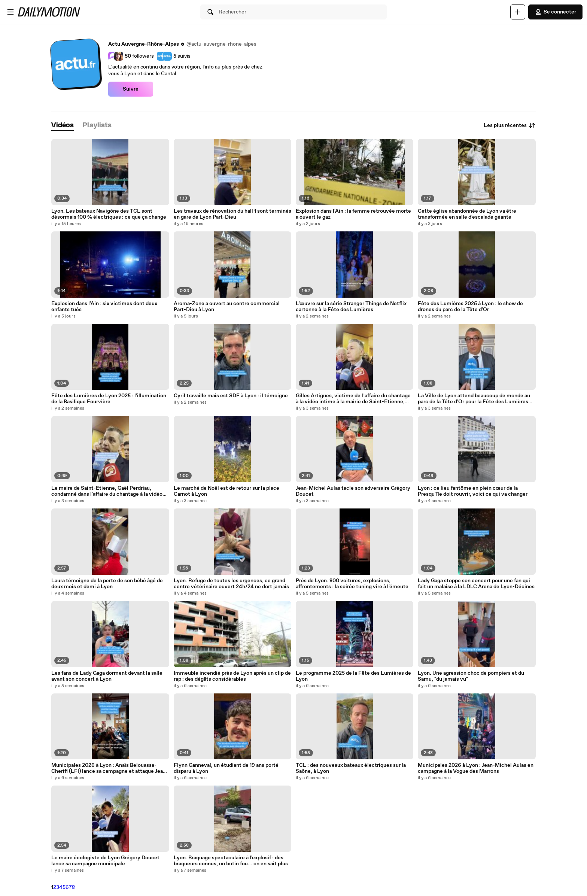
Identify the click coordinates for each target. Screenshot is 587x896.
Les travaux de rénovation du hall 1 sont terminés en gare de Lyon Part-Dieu (232, 214)
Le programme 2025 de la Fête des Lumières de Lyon (353, 676)
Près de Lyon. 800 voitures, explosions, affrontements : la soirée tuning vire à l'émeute (352, 584)
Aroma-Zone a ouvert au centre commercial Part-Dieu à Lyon (227, 307)
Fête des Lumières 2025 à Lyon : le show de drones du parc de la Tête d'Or (470, 307)
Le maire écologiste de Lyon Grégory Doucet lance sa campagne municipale (105, 861)
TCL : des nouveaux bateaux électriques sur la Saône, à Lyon (351, 768)
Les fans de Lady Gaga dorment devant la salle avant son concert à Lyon (106, 676)
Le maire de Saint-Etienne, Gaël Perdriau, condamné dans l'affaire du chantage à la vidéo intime (106, 491)
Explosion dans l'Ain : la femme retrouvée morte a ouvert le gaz (353, 214)
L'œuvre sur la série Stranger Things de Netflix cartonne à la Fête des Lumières (351, 307)
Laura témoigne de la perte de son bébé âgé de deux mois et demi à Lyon (107, 584)
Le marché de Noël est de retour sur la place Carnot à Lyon (226, 491)
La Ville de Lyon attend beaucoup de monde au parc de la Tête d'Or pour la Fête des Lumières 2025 (474, 399)
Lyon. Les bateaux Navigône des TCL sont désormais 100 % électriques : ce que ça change (108, 214)
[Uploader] (517, 11)
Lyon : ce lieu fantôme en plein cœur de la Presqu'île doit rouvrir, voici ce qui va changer (472, 491)
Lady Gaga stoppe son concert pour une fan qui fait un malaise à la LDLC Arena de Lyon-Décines (476, 584)
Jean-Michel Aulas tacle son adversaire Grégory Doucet (353, 491)
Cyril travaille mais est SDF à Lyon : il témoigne (231, 396)
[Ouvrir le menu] (10, 11)
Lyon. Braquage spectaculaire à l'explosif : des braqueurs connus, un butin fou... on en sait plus (231, 861)
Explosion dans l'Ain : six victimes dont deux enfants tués (104, 307)
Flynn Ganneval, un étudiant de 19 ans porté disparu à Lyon (226, 768)
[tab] (62, 125)
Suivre (131, 89)
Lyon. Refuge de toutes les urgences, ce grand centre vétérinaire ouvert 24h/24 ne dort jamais (231, 584)
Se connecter (555, 12)
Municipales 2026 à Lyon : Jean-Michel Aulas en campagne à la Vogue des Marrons (475, 768)
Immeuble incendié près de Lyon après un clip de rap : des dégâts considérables (232, 676)
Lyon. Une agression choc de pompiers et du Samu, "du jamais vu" (471, 676)
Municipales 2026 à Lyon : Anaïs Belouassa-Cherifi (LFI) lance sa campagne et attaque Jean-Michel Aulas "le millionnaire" (109, 768)
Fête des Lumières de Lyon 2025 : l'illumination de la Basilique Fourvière (108, 399)
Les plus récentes (510, 125)
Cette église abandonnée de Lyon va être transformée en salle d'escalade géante (467, 214)
